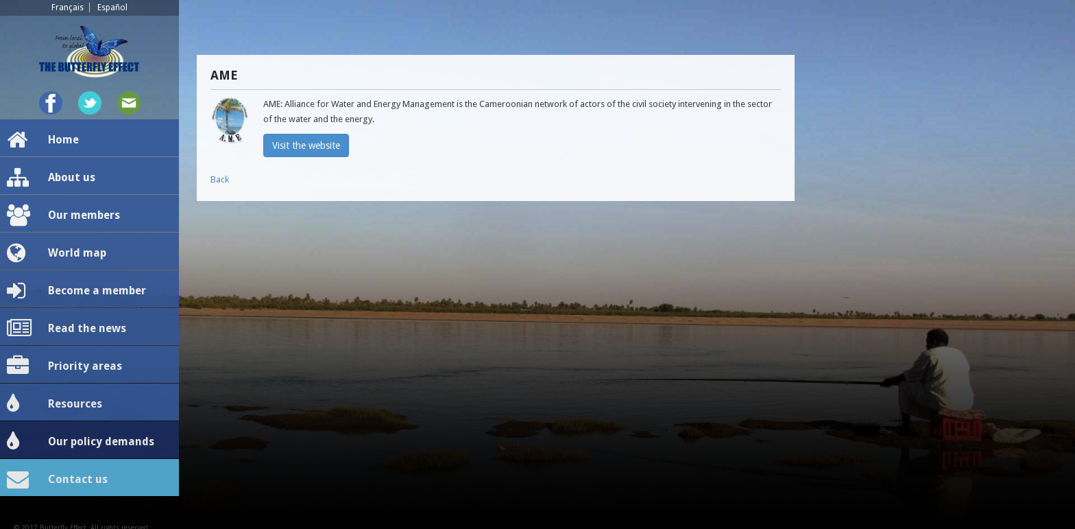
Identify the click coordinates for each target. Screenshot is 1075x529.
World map (56, 253)
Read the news (66, 329)
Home (43, 140)
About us (51, 178)
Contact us (57, 480)
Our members (63, 215)
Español (112, 7)
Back (219, 179)
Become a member (76, 291)
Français (67, 7)
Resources (54, 404)
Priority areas (64, 366)
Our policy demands (80, 442)
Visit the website (306, 145)
